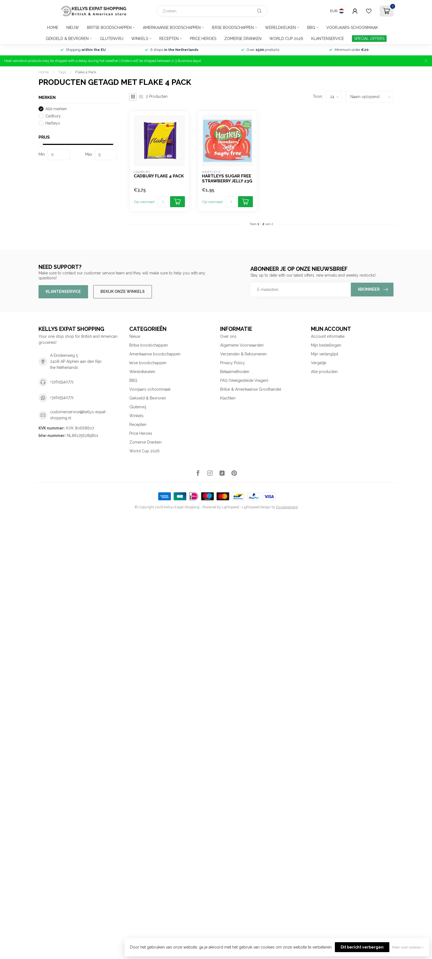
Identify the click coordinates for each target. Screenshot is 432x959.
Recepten (169, 38)
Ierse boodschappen (233, 27)
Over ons (228, 336)
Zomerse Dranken (242, 38)
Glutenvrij (111, 38)
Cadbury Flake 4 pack (159, 176)
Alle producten (324, 371)
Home (52, 27)
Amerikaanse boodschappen (172, 27)
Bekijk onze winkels (122, 291)
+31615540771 (61, 382)
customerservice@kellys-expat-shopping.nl (78, 415)
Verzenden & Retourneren (243, 354)
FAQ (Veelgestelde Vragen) (244, 380)
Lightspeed (230, 507)
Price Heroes (203, 38)
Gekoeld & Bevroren (67, 38)
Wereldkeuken (280, 27)
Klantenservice (327, 38)
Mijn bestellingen (326, 345)
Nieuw (72, 27)
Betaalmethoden (234, 371)
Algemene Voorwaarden (242, 345)
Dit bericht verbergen (362, 947)
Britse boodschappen (109, 27)
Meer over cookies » (408, 947)
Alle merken (56, 109)
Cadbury (53, 116)
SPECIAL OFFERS (369, 38)
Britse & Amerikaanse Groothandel (250, 389)
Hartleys (52, 123)
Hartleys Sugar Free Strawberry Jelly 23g (227, 178)
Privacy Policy (232, 363)
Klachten (228, 398)
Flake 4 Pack (85, 72)
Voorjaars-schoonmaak (352, 27)
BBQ (311, 27)
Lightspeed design (256, 507)
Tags (62, 72)
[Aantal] (163, 201)
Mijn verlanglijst (324, 354)
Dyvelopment (287, 507)
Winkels (139, 38)
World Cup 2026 (286, 38)
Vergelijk (318, 363)
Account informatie (327, 336)
